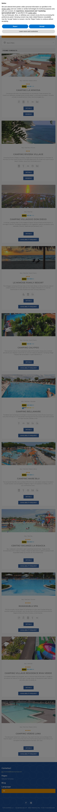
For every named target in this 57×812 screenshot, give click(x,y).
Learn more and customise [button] (28, 31)
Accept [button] (41, 26)
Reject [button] (15, 26)
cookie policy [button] (32, 13)
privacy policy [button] (6, 9)
